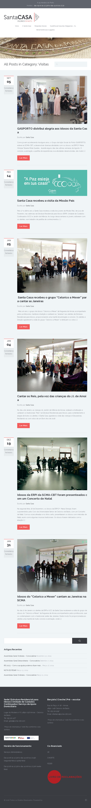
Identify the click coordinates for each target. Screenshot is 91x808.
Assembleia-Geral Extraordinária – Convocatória (22, 661)
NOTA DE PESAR (10, 670)
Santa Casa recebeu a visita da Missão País (45, 200)
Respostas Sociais (41, 26)
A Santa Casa (26, 26)
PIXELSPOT (8, 803)
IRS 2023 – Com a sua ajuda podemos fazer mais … (23, 665)
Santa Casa (30, 137)
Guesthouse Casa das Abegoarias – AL (63, 26)
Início (17, 26)
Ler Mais (23, 158)
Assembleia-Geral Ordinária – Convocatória (20, 675)
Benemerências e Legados (45, 30)
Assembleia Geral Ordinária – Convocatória (20, 656)
